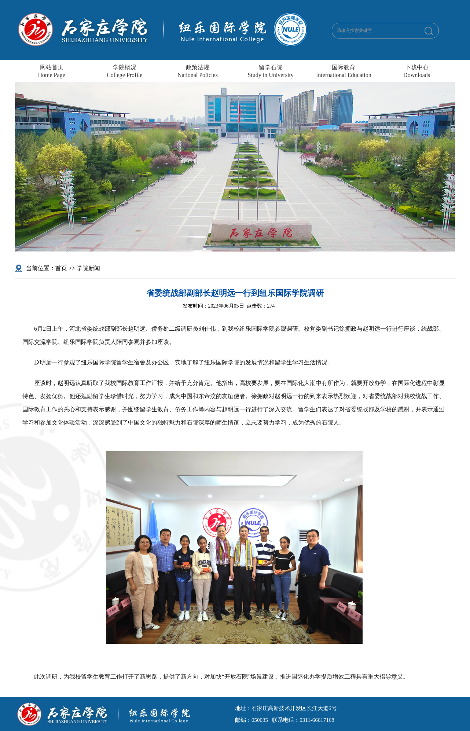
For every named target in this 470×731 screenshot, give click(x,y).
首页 (61, 268)
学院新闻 (88, 268)
